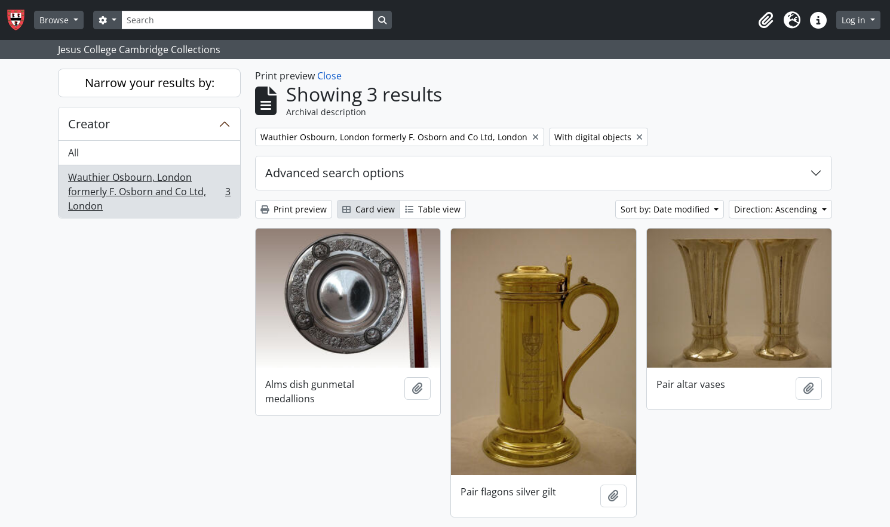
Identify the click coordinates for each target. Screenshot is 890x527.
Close (329, 75)
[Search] (247, 20)
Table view (433, 209)
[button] (766, 20)
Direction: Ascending (777, 209)
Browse (55, 20)
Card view (368, 209)
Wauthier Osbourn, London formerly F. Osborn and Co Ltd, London (149, 191)
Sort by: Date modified (666, 209)
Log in (855, 20)
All (73, 152)
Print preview (293, 209)
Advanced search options (334, 173)
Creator (89, 124)
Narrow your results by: (149, 83)
